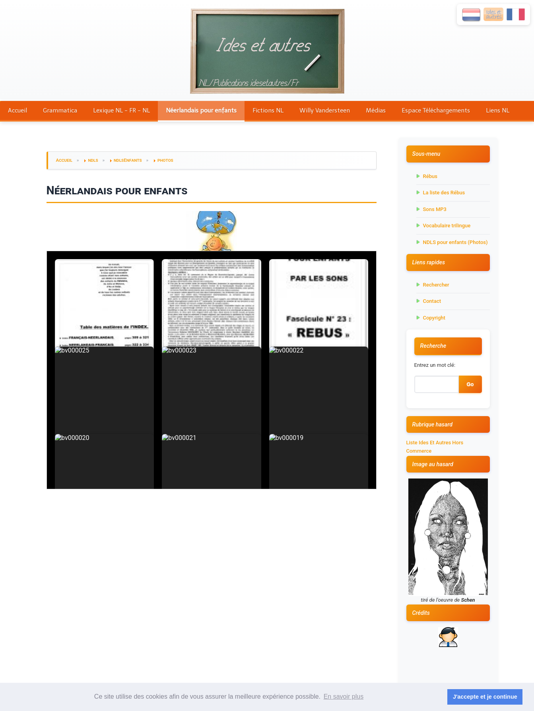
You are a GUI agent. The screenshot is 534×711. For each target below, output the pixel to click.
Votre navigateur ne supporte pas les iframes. (211, 370)
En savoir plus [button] (344, 696)
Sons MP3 (435, 209)
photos (165, 160)
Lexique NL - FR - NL (121, 110)
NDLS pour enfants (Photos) (455, 242)
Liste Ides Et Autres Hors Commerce (435, 447)
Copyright (434, 318)
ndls (93, 160)
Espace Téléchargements (436, 110)
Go (470, 384)
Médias (376, 110)
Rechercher (436, 285)
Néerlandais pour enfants (201, 110)
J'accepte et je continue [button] (485, 697)
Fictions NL (268, 110)
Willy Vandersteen (324, 110)
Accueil (17, 110)
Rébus (430, 176)
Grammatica (60, 110)
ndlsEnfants (128, 160)
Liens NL (497, 110)
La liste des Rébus (444, 193)
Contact (432, 301)
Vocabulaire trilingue (447, 226)
